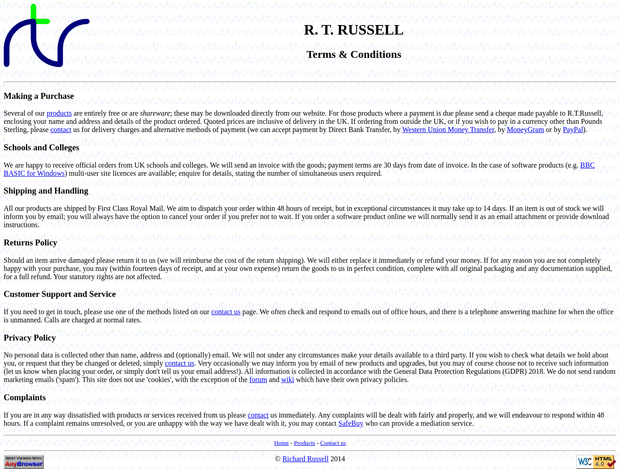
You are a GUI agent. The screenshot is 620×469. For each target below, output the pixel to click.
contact (60, 129)
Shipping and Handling (46, 190)
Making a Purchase (39, 96)
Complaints (25, 397)
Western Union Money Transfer (448, 129)
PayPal (573, 129)
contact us (225, 312)
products (59, 113)
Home (281, 442)
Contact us (333, 442)
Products (304, 442)
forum (258, 379)
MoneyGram (525, 129)
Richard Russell (305, 459)
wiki (287, 379)
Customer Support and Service (60, 294)
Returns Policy (30, 242)
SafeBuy (350, 423)
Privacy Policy (30, 337)
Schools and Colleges (41, 147)
